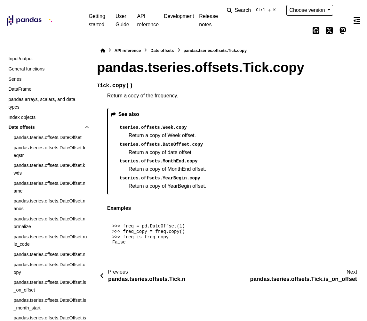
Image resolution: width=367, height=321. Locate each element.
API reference (148, 20)
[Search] (252, 10)
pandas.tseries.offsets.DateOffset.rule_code (50, 240)
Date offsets (21, 127)
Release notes (208, 20)
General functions (26, 68)
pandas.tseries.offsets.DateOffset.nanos (49, 204)
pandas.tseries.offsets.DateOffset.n (49, 254)
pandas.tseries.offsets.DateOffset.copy (49, 268)
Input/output (20, 58)
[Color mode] (343, 10)
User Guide (122, 20)
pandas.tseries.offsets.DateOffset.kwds (49, 169)
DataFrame (19, 89)
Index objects (22, 117)
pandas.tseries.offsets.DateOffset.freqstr (49, 151)
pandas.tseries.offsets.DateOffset (47, 137)
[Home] (102, 50)
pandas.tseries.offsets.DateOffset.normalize (49, 222)
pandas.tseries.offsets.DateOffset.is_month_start (49, 304)
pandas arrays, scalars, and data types (41, 103)
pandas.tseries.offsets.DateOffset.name (49, 187)
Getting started (97, 20)
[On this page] (357, 20)
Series (14, 79)
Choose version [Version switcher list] (307, 10)
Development (179, 16)
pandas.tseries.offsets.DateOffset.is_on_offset (49, 286)
